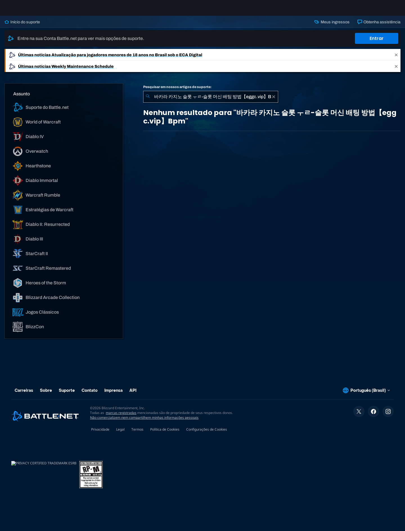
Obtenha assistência (378, 26)
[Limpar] (273, 101)
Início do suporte (22, 26)
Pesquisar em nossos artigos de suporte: (177, 91)
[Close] (396, 59)
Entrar (377, 43)
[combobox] (210, 101)
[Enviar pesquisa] (147, 101)
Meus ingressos (331, 26)
